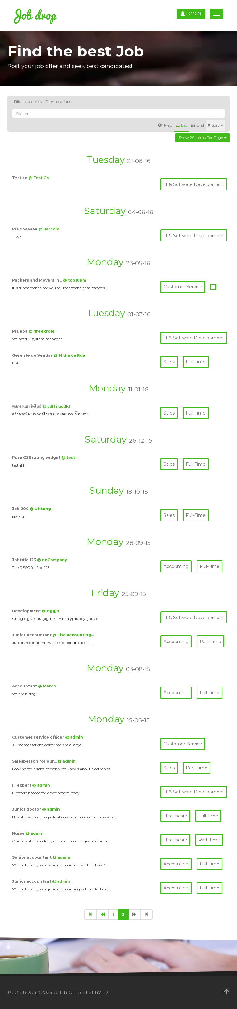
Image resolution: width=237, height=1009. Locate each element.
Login (191, 14)
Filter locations (58, 101)
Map (165, 125)
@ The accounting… (73, 635)
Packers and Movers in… (37, 280)
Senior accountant (32, 857)
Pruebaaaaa (25, 229)
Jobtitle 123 (24, 559)
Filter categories (28, 101)
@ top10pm (74, 280)
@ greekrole (41, 331)
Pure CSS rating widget (36, 457)
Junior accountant (32, 881)
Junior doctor (27, 809)
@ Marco (47, 686)
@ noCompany (52, 559)
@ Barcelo (49, 229)
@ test (68, 457)
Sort (215, 125)
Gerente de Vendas (33, 355)
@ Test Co (38, 178)
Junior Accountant (32, 635)
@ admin (74, 737)
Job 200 (21, 508)
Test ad (20, 178)
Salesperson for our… (35, 761)
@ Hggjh (50, 611)
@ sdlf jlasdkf (56, 406)
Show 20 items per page (202, 137)
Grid (197, 125)
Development (27, 611)
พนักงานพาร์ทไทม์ (27, 406)
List (181, 125)
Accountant (25, 686)
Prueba (20, 331)
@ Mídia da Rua (69, 355)
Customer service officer (38, 737)
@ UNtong (40, 508)
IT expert (22, 785)
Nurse (19, 833)
